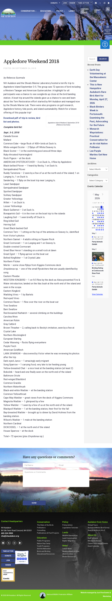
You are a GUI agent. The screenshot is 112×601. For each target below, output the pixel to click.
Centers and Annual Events (98, 543)
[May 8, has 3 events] (101, 212)
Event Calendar (93, 546)
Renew (72, 3)
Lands (65, 532)
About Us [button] (98, 11)
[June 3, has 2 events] (98, 229)
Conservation (44, 522)
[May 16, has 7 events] (103, 216)
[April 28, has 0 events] (96, 208)
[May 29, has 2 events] (101, 224)
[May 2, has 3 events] (103, 208)
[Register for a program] (108, 27)
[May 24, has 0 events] (93, 224)
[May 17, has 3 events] (93, 220)
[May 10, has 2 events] (93, 216)
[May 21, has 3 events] (100, 220)
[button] (108, 9)
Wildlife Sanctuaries (70, 535)
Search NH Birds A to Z (96, 530)
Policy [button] (60, 11)
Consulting (41, 530)
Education (42, 538)
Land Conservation (69, 538)
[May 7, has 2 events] (100, 212)
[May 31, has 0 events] (93, 229)
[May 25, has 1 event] (94, 224)
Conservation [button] (28, 11)
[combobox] (98, 169)
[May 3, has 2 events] (93, 212)
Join (65, 3)
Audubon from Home (98, 522)
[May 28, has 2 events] (100, 224)
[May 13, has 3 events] (98, 216)
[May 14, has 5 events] (100, 216)
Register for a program (107, 32)
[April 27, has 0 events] (94, 208)
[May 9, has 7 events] (103, 212)
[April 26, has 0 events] (93, 208)
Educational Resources (46, 554)
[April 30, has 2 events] (100, 208)
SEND (34, 503)
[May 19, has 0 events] (96, 220)
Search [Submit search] (103, 59)
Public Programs (43, 541)
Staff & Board (93, 538)
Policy (65, 522)
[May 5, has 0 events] (96, 212)
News (65, 545)
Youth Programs (43, 546)
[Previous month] (93, 194)
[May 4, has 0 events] (94, 212)
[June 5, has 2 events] (101, 229)
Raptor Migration (68, 541)
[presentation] (40, 493)
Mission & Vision (94, 541)
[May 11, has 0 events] (94, 216)
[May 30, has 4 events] (103, 224)
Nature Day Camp (43, 543)
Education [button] (46, 11)
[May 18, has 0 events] (94, 220)
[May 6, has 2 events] (98, 212)
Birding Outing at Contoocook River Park (97, 270)
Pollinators (41, 528)
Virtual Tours (93, 525)
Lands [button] (73, 11)
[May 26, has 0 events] (96, 224)
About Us (93, 535)
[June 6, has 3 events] (103, 229)
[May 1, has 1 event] (101, 208)
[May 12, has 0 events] (96, 216)
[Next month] (102, 194)
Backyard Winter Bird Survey (98, 528)
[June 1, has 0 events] (94, 229)
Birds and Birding (43, 551)
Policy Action (67, 525)
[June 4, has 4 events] (100, 229)
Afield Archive (67, 554)
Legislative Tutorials (70, 528)
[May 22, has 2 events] (101, 220)
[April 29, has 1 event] (98, 208)
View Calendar (97, 294)
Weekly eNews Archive (70, 551)
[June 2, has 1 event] (96, 229)
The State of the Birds (45, 525)
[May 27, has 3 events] (98, 224)
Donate (55, 3)
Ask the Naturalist (44, 549)
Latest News (67, 549)
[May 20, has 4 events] (98, 220)
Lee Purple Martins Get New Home (98, 155)
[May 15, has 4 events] (101, 216)
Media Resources (69, 556)
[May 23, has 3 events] (103, 220)
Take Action (85, 3)
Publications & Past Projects (48, 533)
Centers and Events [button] (85, 11)
